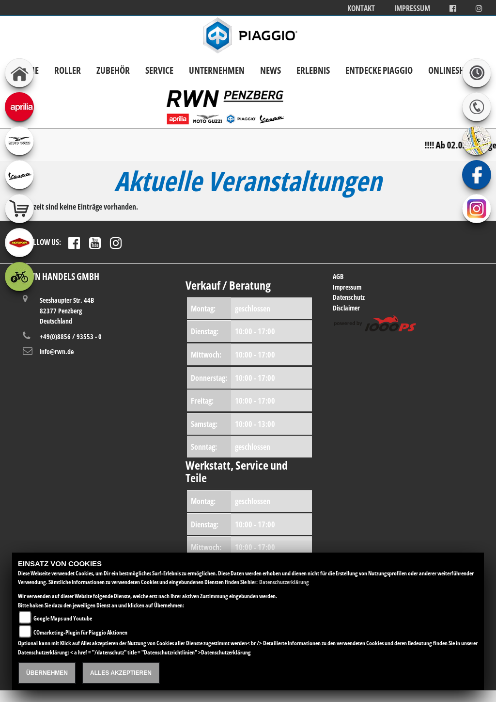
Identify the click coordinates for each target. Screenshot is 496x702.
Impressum (412, 8)
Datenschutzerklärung (284, 582)
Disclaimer (346, 307)
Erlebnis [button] (313, 70)
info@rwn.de (57, 351)
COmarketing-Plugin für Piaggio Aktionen (80, 632)
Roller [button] (67, 70)
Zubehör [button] (113, 70)
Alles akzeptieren (121, 672)
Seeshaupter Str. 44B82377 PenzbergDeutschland (67, 310)
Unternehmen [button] (217, 70)
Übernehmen (47, 672)
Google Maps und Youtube (62, 618)
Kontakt (361, 8)
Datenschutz (349, 297)
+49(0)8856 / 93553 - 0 (71, 336)
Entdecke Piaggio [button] (379, 70)
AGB (338, 276)
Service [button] (159, 70)
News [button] (270, 70)
